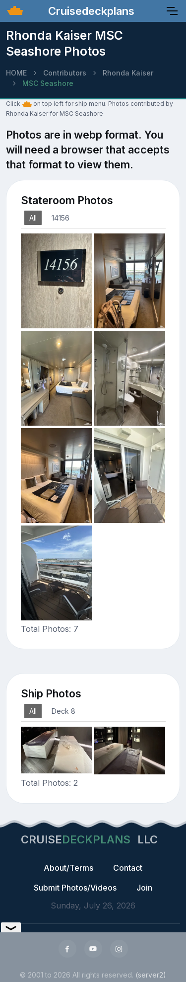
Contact (127, 868)
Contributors (64, 73)
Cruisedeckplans (89, 10)
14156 (60, 218)
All (33, 218)
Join (144, 888)
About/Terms (68, 868)
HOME (16, 73)
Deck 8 (63, 711)
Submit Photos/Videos (75, 888)
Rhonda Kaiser (128, 73)
